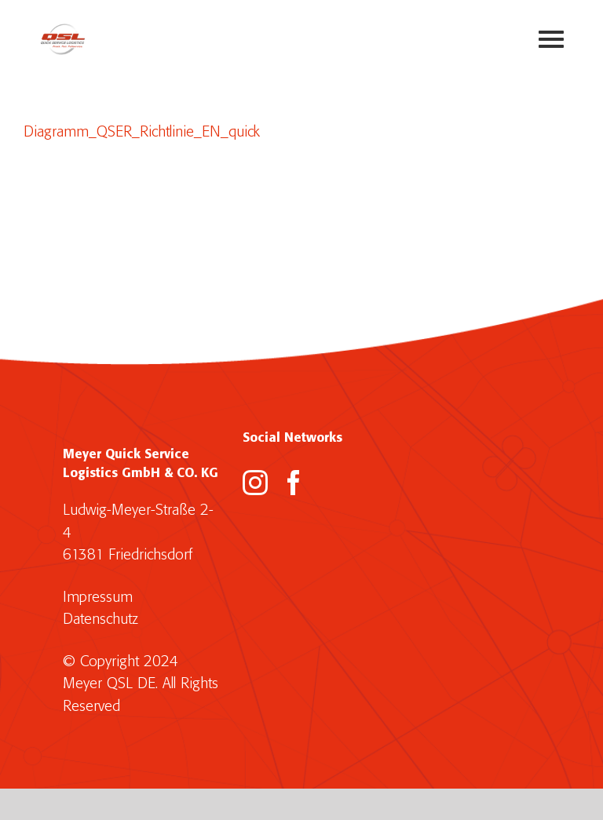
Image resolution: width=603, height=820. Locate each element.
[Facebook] (293, 482)
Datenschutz (100, 619)
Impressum (98, 597)
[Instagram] (255, 482)
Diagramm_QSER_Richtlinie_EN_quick (142, 132)
